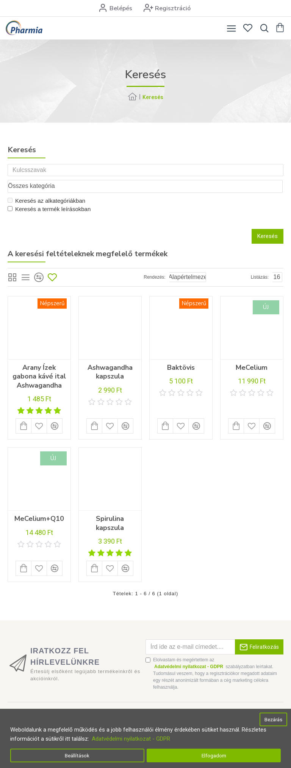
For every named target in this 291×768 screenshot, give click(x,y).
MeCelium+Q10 (39, 504)
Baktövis (181, 353)
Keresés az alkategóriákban (46, 186)
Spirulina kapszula (110, 508)
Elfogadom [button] (214, 755)
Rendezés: (154, 262)
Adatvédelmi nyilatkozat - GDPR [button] (131, 738)
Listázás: (260, 262)
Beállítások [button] (77, 755)
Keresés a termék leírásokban (49, 194)
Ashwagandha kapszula (110, 357)
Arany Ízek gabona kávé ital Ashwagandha (39, 362)
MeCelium (252, 353)
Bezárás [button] (273, 719)
